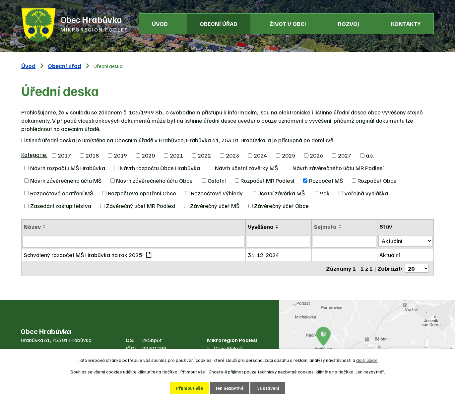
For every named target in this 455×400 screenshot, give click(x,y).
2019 (120, 155)
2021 (176, 155)
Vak (325, 193)
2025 (288, 155)
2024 (260, 155)
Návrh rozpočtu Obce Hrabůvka (160, 167)
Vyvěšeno (261, 226)
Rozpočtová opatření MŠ (61, 193)
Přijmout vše (189, 388)
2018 (92, 155)
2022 (204, 155)
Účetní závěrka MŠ (281, 193)
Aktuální (389, 254)
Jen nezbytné (229, 388)
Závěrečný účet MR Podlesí (140, 205)
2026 (316, 155)
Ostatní (217, 180)
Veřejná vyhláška (366, 193)
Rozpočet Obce (377, 180)
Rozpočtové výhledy (217, 193)
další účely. (367, 360)
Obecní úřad (218, 23)
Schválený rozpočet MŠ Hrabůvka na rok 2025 (87, 254)
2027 (344, 155)
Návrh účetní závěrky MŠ (246, 167)
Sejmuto (325, 226)
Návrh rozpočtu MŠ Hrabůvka (67, 167)
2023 (232, 155)
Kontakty (406, 23)
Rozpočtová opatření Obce (142, 193)
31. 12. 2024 (263, 254)
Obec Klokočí (228, 348)
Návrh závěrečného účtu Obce (154, 180)
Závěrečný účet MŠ (214, 205)
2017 (64, 155)
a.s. (370, 155)
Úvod (160, 23)
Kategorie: (34, 154)
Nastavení (267, 388)
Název (32, 226)
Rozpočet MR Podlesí (267, 180)
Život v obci (288, 23)
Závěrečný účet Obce (281, 205)
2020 (148, 155)
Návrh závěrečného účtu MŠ (65, 180)
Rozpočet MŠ (326, 180)
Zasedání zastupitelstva (60, 205)
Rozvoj (348, 23)
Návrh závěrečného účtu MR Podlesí (338, 167)
